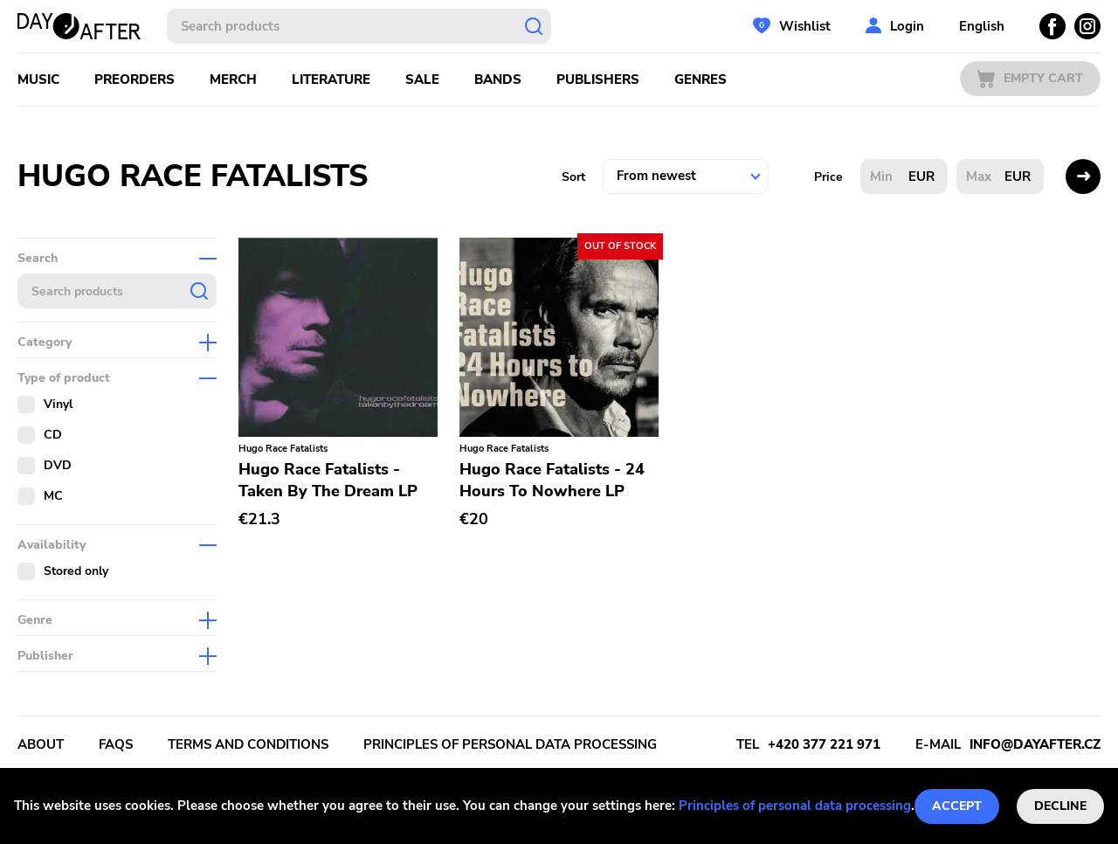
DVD (58, 465)
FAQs (116, 744)
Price (828, 177)
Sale (422, 79)
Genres (700, 79)
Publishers (597, 79)
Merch (233, 79)
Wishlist (805, 26)
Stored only (76, 571)
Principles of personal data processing (795, 805)
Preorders (134, 79)
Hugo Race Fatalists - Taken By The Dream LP (328, 480)
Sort (573, 177)
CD (53, 434)
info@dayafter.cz (1035, 744)
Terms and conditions (248, 744)
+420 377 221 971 (824, 744)
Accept (957, 806)
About (40, 744)
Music (38, 79)
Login (907, 26)
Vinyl (58, 404)
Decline (1060, 806)
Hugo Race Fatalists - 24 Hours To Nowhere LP (552, 480)
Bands (497, 79)
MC (53, 496)
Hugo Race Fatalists (283, 448)
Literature (331, 79)
